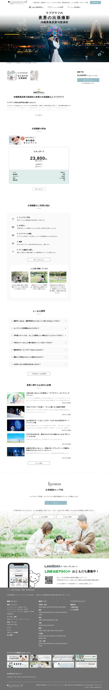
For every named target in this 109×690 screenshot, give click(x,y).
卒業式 (9, 624)
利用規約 (44, 685)
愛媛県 (40, 638)
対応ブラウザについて (96, 685)
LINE (29, 677)
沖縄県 (40, 646)
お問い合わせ (71, 685)
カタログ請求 (67, 517)
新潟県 (40, 625)
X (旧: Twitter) (17, 677)
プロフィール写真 (12, 632)
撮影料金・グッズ (45, 2)
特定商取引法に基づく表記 (82, 685)
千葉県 (56, 612)
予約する (95, 2)
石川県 (48, 625)
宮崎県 (60, 643)
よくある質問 (75, 2)
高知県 (44, 638)
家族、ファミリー (12, 604)
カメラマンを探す (56, 2)
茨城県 (40, 612)
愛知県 (52, 620)
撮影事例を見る (66, 2)
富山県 (44, 625)
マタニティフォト (12, 609)
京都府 (44, 630)
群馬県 (48, 612)
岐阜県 (44, 620)
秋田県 (56, 607)
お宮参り (20, 607)
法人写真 (9, 635)
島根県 (44, 636)
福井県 (52, 625)
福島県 (64, 607)
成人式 (13, 624)
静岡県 (48, 620)
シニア (9, 627)
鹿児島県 (64, 643)
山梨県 (40, 614)
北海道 (40, 607)
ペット (9, 630)
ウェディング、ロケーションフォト (20, 619)
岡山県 (48, 636)
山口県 (56, 636)
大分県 (56, 643)
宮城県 (52, 607)
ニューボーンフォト (12, 607)
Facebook (24, 677)
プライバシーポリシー (53, 685)
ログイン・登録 (84, 2)
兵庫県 (52, 630)
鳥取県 (40, 636)
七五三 (25, 607)
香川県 (64, 636)
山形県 (60, 607)
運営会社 (38, 685)
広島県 (52, 636)
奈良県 (56, 630)
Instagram (10, 677)
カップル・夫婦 (11, 617)
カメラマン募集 (63, 685)
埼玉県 (52, 612)
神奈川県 (64, 612)
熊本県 (52, 643)
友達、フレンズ (11, 622)
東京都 (60, 612)
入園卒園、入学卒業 (28, 611)
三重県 (56, 620)
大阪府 (48, 630)
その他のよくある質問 (39, 373)
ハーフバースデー (12, 611)
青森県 (44, 607)
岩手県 (48, 607)
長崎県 (48, 643)
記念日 (9, 619)
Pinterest (33, 677)
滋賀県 (40, 630)
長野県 (40, 620)
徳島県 (60, 636)
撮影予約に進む (88, 80)
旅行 (16, 624)
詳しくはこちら (39, 189)
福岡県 (40, 643)
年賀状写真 (10, 614)
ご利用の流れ (36, 2)
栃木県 (44, 612)
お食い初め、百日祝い (23, 609)
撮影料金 (73, 604)
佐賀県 (44, 643)
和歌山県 (60, 630)
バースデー (20, 611)
